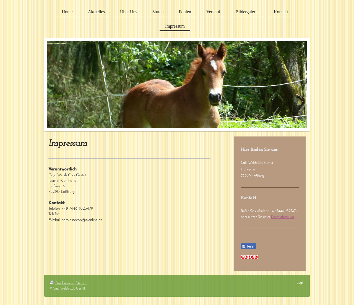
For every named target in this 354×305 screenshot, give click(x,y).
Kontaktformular (282, 217)
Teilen (248, 246)
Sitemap (81, 283)
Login (300, 283)
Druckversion (62, 283)
